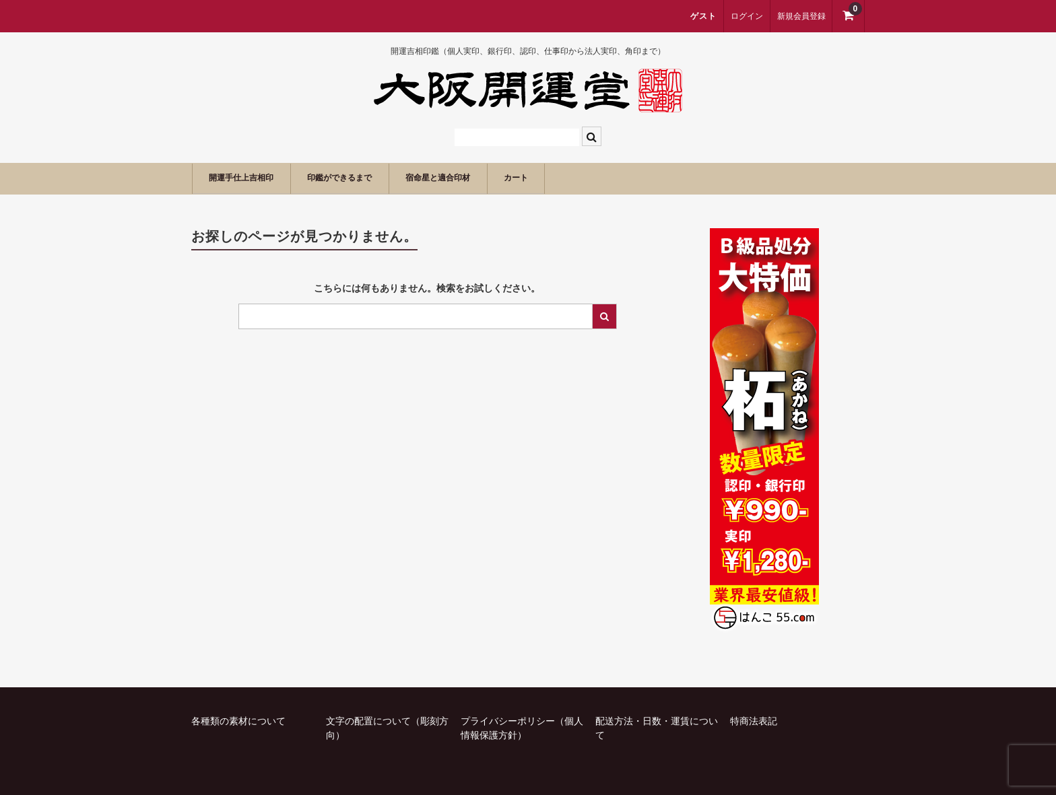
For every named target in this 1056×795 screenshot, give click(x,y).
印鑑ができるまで (374, 177)
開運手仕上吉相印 (252, 177)
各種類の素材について (238, 719)
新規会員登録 (801, 16)
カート (593, 177)
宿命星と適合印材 (496, 177)
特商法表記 (753, 719)
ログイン (747, 16)
